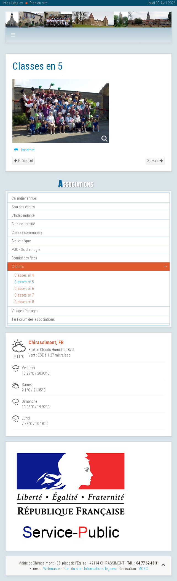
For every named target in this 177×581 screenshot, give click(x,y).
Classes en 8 (24, 302)
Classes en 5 (24, 282)
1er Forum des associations (33, 319)
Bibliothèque (21, 241)
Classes (18, 266)
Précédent (23, 160)
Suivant (155, 160)
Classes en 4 (24, 275)
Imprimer (24, 150)
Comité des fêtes (24, 258)
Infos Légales (12, 3)
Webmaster (52, 568)
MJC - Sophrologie (26, 249)
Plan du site (38, 3)
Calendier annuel (24, 198)
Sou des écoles (23, 207)
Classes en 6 (24, 288)
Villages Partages (25, 311)
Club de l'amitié (23, 224)
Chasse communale (27, 232)
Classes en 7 (24, 295)
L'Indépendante (23, 215)
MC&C (143, 568)
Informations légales (100, 568)
